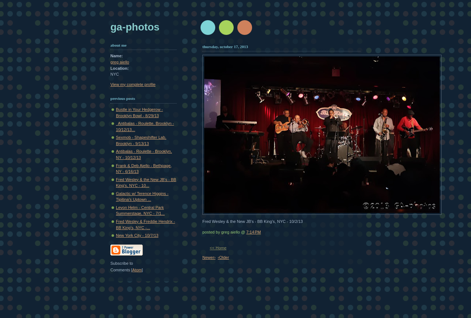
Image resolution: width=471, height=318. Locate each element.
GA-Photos (134, 27)
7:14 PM (253, 232)
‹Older (223, 257)
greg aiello (119, 62)
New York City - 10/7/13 (137, 235)
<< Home (218, 248)
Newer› (209, 257)
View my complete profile (133, 84)
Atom (137, 270)
